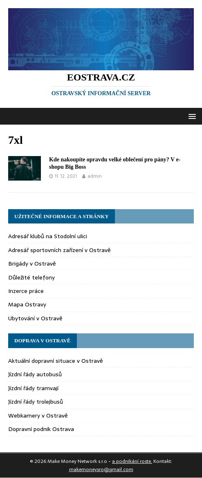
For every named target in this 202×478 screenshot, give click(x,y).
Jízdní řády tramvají (33, 388)
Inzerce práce (26, 290)
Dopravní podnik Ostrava (41, 428)
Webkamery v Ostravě (38, 415)
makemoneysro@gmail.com (101, 469)
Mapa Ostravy (27, 304)
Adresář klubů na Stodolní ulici (47, 236)
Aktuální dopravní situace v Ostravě (55, 360)
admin (95, 176)
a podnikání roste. (132, 461)
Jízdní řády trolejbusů (35, 401)
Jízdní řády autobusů (35, 374)
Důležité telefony (31, 277)
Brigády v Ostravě (32, 263)
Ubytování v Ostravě (35, 318)
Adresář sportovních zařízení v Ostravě (59, 250)
